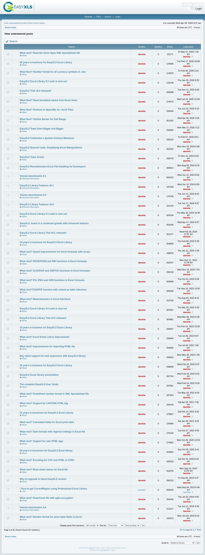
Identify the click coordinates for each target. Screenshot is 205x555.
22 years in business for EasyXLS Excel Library (46, 365)
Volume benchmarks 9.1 (33, 176)
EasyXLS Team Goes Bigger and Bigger (42, 128)
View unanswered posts (15, 23)
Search (108, 16)
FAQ (98, 16)
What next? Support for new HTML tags (41, 441)
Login (117, 16)
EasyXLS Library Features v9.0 (37, 204)
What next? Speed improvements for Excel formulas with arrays (55, 251)
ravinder (142, 490)
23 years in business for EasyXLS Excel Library (46, 327)
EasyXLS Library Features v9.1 (37, 185)
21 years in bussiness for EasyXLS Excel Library (46, 412)
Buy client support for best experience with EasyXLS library (53, 356)
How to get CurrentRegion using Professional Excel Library (54, 488)
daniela (142, 54)
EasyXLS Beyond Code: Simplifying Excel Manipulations (51, 147)
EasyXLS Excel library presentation (39, 375)
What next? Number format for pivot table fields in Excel (51, 517)
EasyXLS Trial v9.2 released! (35, 90)
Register (89, 16)
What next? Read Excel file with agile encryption (46, 498)
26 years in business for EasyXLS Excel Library (46, 62)
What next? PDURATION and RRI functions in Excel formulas (53, 261)
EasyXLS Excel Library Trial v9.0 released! (43, 318)
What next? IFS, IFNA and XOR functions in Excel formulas (52, 280)
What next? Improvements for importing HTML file (47, 346)
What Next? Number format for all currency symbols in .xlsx (53, 72)
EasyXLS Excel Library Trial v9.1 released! (43, 233)
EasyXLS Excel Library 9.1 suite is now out (43, 214)
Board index (10, 27)
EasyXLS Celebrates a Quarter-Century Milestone (47, 138)
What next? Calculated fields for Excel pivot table (47, 422)
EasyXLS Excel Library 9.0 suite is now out (43, 308)
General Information (30, 179)
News (24, 55)
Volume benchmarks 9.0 (33, 195)
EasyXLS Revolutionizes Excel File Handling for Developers (53, 166)
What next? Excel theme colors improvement (44, 337)
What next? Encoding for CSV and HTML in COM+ (47, 460)
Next (199, 530)
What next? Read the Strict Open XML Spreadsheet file (50, 53)
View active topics (36, 23)
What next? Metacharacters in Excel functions (45, 299)
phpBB (91, 548)
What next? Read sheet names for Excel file (44, 469)
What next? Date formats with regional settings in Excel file (52, 431)
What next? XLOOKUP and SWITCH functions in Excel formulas (55, 270)
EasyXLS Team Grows (32, 157)
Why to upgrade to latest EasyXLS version (43, 479)
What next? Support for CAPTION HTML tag (44, 403)
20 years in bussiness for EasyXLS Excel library (46, 450)
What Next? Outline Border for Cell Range (43, 119)
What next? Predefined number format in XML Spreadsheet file (54, 393)
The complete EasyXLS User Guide (39, 384)
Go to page (185, 530)
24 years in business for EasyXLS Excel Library (46, 242)
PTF (113, 550)
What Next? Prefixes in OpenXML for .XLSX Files (46, 109)
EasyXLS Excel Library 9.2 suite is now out (43, 81)
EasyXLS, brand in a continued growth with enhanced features (54, 223)
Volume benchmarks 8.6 (33, 507)
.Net (23, 491)
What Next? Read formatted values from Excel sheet (48, 100)
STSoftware (104, 550)
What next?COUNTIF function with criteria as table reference (53, 289)
